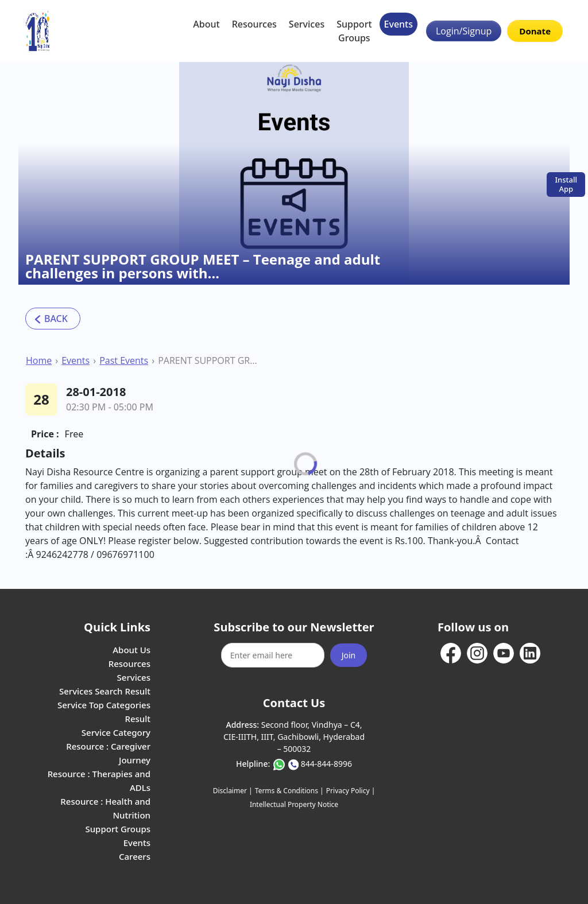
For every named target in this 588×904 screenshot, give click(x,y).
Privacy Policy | (350, 791)
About (206, 24)
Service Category (116, 732)
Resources (254, 24)
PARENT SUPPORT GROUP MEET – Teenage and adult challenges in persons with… (208, 360)
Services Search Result (104, 691)
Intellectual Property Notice (294, 804)
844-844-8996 (326, 763)
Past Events (123, 360)
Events (398, 24)
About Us (131, 649)
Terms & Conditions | (289, 791)
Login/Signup (464, 31)
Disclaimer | (233, 791)
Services (306, 24)
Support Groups (354, 31)
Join (349, 655)
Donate (535, 31)
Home (39, 360)
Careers (134, 856)
